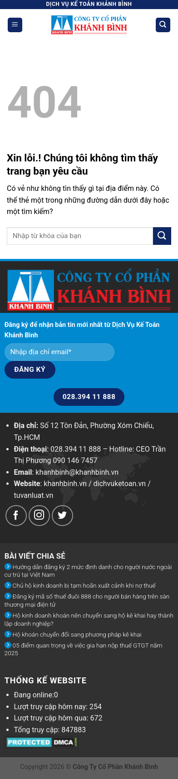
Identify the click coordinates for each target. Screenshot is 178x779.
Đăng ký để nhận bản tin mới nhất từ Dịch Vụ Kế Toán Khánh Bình (82, 330)
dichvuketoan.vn (120, 483)
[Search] (163, 25)
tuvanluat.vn (34, 495)
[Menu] (15, 25)
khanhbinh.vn (65, 483)
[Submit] (162, 236)
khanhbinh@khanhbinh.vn (77, 472)
